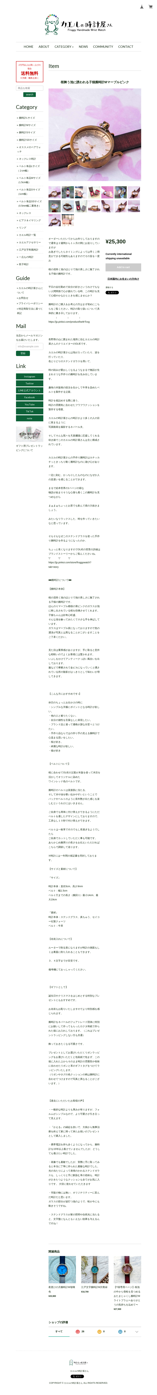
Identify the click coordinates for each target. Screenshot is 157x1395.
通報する (109, 287)
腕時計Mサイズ (27, 125)
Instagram (29, 376)
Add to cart (123, 267)
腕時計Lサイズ (27, 117)
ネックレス (25, 213)
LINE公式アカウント (29, 390)
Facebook (29, 397)
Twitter (29, 383)
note (29, 418)
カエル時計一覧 (27, 235)
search (29, 94)
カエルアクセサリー (30, 242)
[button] (64, 46)
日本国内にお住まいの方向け (123, 278)
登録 (23, 353)
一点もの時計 (26, 257)
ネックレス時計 (27, 158)
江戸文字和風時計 (28, 249)
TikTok (29, 411)
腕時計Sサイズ (27, 132)
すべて (59, 1331)
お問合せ (23, 298)
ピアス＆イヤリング (30, 220)
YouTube (30, 404)
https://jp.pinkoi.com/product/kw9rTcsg (69, 321)
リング (22, 227)
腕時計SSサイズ (28, 139)
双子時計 (24, 264)
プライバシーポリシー (31, 303)
